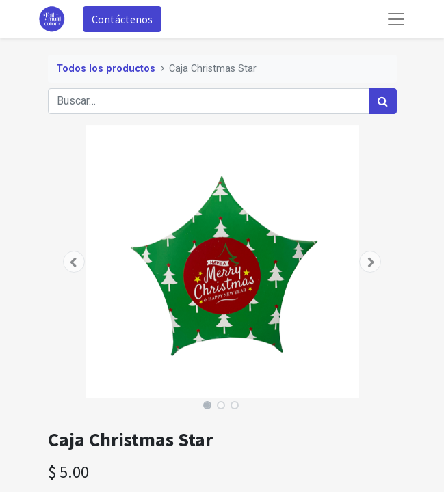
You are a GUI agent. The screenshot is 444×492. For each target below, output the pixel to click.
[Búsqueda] (383, 101)
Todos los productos (105, 68)
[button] (74, 261)
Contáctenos (122, 19)
